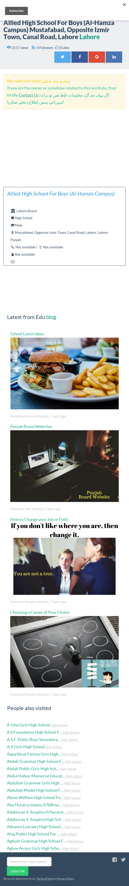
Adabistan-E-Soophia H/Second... (36, 812)
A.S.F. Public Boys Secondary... (34, 739)
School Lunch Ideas (27, 333)
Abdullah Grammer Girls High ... (35, 783)
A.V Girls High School (26, 746)
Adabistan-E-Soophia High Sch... (35, 819)
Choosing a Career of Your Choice (39, 612)
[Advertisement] (64, 148)
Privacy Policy (66, 878)
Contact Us (29, 95)
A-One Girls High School (28, 725)
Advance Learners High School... (35, 826)
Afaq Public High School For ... (33, 834)
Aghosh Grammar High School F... (36, 841)
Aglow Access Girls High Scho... (34, 848)
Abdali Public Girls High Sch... (33, 768)
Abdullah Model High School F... (35, 790)
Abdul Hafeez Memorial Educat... (36, 776)
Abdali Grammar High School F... (35, 761)
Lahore (89, 37)
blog (51, 317)
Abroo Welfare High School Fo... (35, 797)
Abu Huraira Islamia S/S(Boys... (34, 804)
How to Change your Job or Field (39, 519)
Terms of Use (44, 878)
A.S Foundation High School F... (34, 732)
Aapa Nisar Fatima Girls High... (34, 754)
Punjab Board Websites (31, 426)
